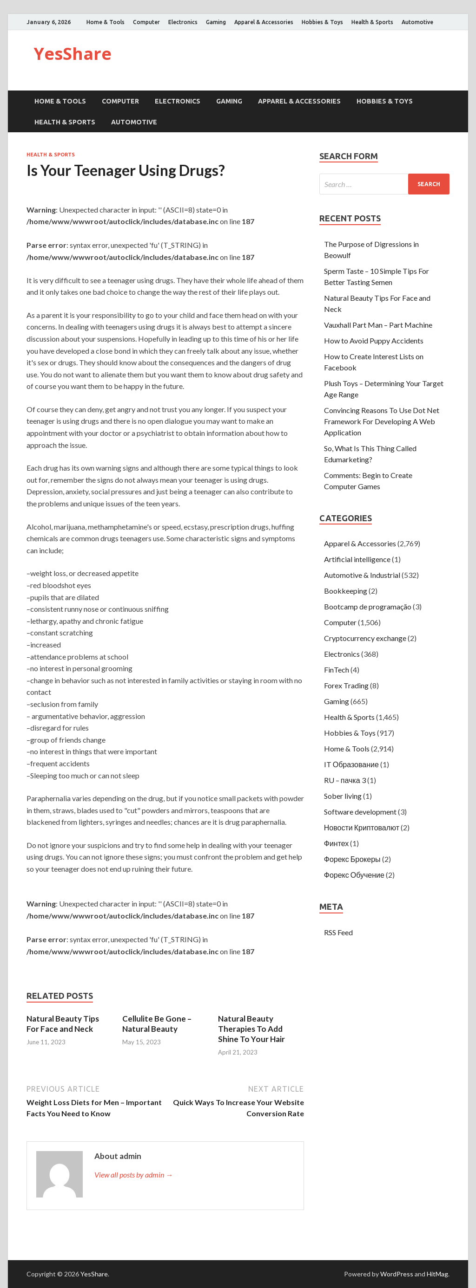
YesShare (72, 53)
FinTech (336, 669)
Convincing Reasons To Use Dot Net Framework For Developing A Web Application (381, 421)
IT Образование (351, 764)
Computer (146, 22)
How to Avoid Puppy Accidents (373, 340)
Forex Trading (346, 685)
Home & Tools (105, 22)
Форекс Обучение (354, 874)
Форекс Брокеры (352, 858)
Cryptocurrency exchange (365, 638)
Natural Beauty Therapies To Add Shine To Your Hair (251, 1029)
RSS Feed (338, 932)
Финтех (336, 843)
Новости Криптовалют (361, 827)
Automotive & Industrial (362, 574)
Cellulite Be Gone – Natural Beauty (157, 1024)
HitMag (437, 1274)
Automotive (417, 22)
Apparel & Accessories (263, 22)
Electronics (183, 22)
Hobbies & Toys (322, 22)
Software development (360, 811)
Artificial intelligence (357, 559)
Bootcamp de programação (367, 606)
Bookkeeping (345, 590)
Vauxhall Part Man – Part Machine (378, 324)
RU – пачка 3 (345, 780)
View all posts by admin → (133, 1174)
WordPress (396, 1274)
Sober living (343, 795)
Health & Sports (372, 22)
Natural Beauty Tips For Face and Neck (62, 1024)
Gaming (216, 22)
